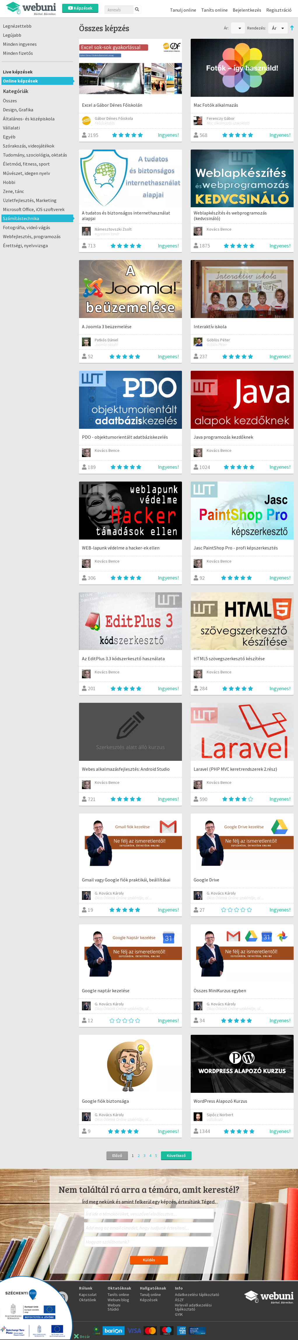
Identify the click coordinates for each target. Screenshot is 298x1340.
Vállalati (11, 128)
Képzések (80, 8)
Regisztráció (279, 10)
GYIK (179, 1314)
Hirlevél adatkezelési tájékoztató (193, 1307)
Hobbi (9, 182)
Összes (10, 100)
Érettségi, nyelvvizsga (25, 245)
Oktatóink (87, 1299)
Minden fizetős (18, 53)
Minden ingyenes (20, 44)
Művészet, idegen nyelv (26, 173)
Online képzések (20, 81)
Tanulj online (183, 10)
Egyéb (9, 137)
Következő (176, 1155)
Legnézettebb (17, 26)
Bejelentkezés (247, 10)
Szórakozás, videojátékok (28, 146)
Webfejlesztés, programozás (32, 236)
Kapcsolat (88, 1294)
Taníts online (214, 10)
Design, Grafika (18, 110)
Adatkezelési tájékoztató (197, 1294)
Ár (278, 28)
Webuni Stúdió (114, 1307)
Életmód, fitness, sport (26, 164)
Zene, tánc (13, 191)
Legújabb (12, 35)
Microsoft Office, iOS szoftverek (33, 209)
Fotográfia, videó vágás (26, 227)
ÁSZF (179, 1299)
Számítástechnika (21, 218)
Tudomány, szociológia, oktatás (35, 155)
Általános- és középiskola (29, 119)
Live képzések (18, 72)
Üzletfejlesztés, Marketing (30, 200)
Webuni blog (118, 1299)
